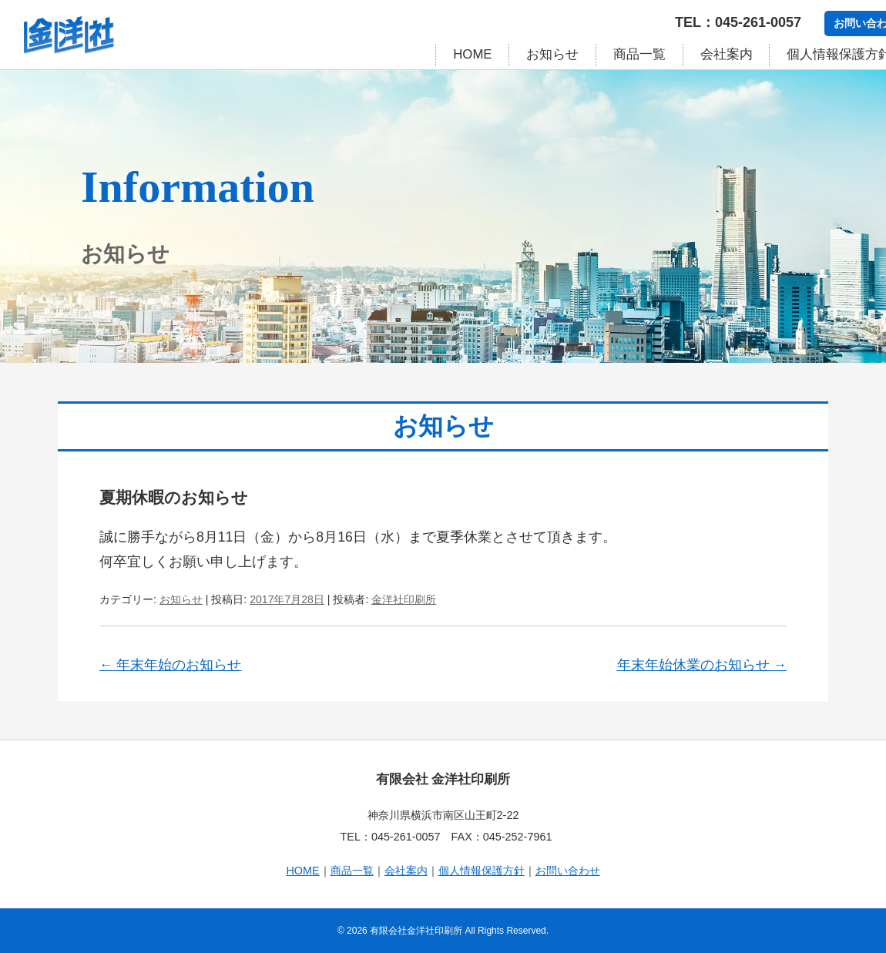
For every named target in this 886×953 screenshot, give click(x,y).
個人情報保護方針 (481, 870)
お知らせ (552, 54)
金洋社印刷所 (403, 599)
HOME (472, 54)
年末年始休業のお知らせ (702, 665)
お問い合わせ (567, 870)
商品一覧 (639, 54)
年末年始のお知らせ (170, 665)
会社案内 (726, 54)
